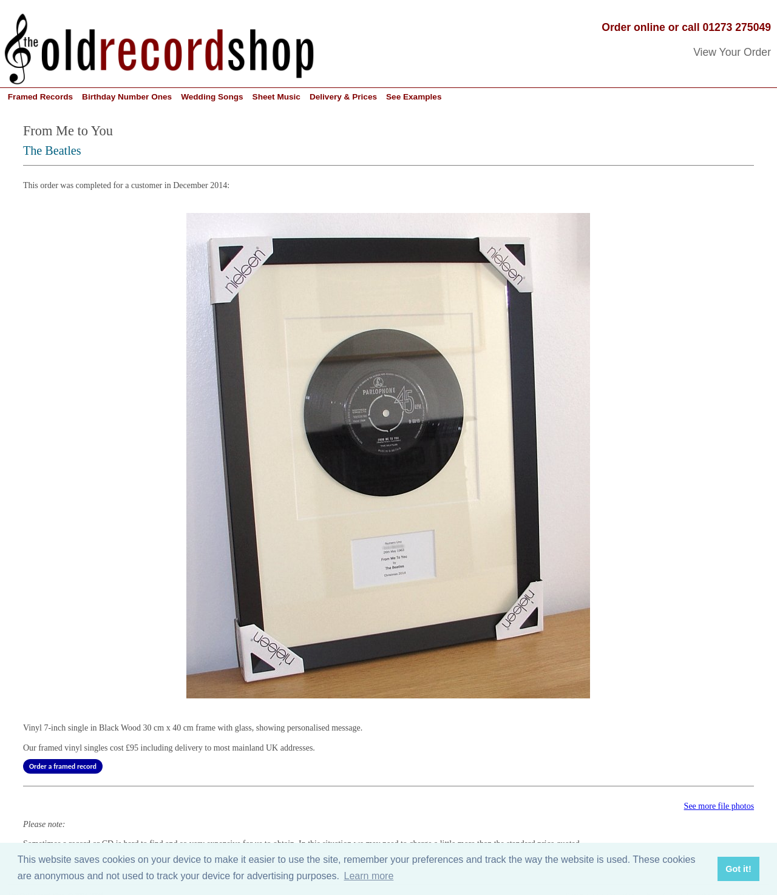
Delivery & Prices (343, 96)
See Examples (413, 96)
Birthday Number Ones (127, 96)
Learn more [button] (369, 876)
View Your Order (732, 52)
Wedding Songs (212, 96)
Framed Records (40, 96)
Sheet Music (276, 96)
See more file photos (719, 806)
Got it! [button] (738, 869)
